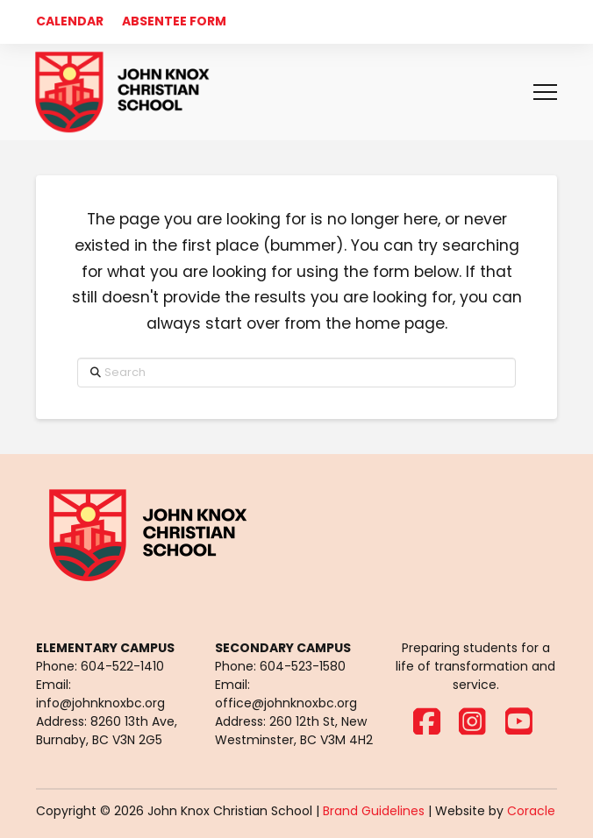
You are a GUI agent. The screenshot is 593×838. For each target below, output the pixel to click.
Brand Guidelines (374, 811)
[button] (545, 92)
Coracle (531, 811)
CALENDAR (70, 21)
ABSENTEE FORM (174, 21)
